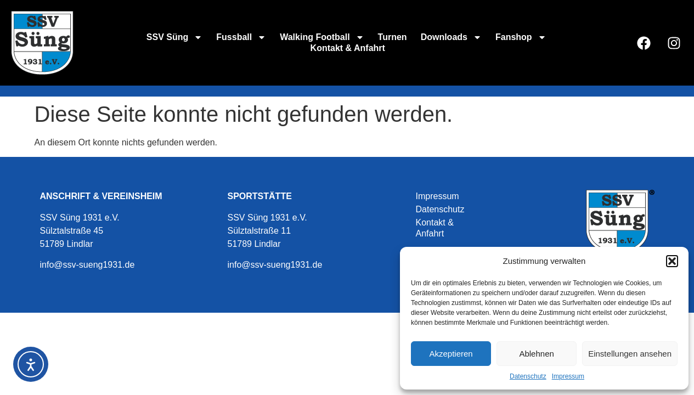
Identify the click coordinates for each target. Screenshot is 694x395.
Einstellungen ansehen (630, 353)
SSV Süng (174, 37)
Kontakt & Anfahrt (348, 48)
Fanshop (520, 37)
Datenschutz (528, 376)
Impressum (568, 376)
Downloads (451, 37)
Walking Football (322, 37)
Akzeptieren (450, 353)
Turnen (392, 37)
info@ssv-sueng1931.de (87, 264)
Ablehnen (536, 353)
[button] (672, 261)
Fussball (241, 37)
